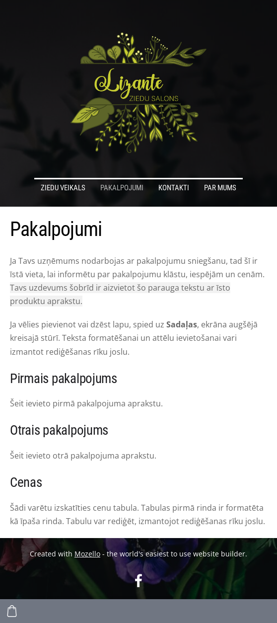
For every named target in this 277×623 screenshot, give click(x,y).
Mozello (87, 553)
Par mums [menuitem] (220, 187)
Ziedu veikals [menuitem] (63, 187)
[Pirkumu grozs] (12, 611)
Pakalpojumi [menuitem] (121, 187)
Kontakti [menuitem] (173, 187)
